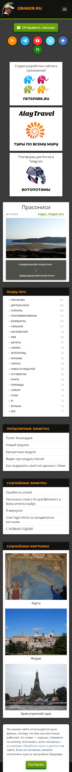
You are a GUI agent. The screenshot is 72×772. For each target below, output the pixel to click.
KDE (13, 411)
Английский (19, 331)
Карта (36, 603)
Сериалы (16, 310)
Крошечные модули (21, 452)
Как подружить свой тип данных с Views (36, 465)
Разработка (18, 321)
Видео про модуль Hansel (25, 459)
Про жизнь (18, 300)
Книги (15, 379)
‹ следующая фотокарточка (35, 264)
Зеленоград (18, 353)
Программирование (24, 315)
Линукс (16, 363)
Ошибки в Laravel (19, 492)
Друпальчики (20, 305)
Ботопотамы (36, 190)
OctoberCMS (19, 374)
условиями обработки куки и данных (33, 746)
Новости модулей (23, 369)
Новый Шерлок (17, 445)
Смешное (17, 326)
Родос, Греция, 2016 (51, 214)
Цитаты (16, 342)
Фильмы (16, 358)
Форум (36, 658)
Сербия (15, 390)
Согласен (36, 764)
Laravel (16, 347)
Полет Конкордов (19, 438)
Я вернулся (14, 510)
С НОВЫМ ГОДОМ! (19, 529)
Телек (14, 395)
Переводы (17, 384)
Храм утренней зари (36, 713)
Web (13, 337)
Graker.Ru (29, 8)
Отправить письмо (36, 27)
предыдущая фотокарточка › (37, 275)
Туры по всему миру (36, 144)
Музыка (16, 406)
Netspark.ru (36, 99)
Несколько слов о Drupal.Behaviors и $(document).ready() (33, 501)
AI (12, 400)
